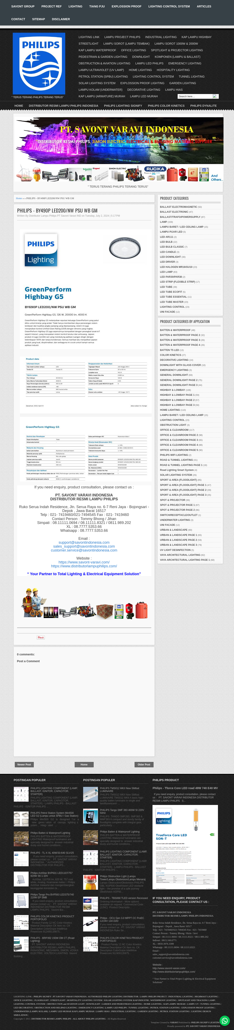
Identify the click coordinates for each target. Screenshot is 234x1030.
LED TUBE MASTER (172, 302)
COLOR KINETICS (170, 355)
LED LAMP (166, 272)
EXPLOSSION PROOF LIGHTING (142, 83)
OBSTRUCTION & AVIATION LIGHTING (104, 63)
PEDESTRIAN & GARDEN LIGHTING (103, 56)
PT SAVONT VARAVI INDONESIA (70, 996)
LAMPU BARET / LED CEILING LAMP (182, 226)
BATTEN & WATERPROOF (175, 330)
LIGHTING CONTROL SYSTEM (169, 6)
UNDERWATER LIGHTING (175, 520)
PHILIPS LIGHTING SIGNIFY (123, 105)
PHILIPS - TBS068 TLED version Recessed (124, 898)
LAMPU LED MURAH (144, 96)
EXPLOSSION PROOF (127, 6)
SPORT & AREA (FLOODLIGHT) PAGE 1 (183, 485)
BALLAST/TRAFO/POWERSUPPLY (180, 217)
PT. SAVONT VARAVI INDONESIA (203, 1026)
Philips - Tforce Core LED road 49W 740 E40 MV (185, 788)
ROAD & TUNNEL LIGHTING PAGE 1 (181, 465)
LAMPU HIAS (174, 89)
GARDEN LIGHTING (182, 83)
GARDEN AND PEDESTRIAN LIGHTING (122, 1004)
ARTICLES (204, 6)
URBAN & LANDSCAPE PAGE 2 (178, 540)
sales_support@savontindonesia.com (84, 546)
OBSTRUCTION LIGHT (173, 425)
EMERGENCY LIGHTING (184, 63)
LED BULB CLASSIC (172, 246)
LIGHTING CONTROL (172, 306)
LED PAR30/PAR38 (171, 276)
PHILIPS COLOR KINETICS (166, 105)
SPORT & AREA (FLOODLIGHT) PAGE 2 (183, 490)
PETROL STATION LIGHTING (165, 1007)
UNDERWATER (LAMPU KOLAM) (31, 1011)
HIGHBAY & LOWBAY (172, 390)
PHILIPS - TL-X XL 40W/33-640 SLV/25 (52, 852)
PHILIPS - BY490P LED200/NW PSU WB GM (57, 210)
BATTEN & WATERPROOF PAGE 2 (180, 335)
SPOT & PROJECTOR (172, 500)
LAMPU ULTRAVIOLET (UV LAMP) (101, 70)
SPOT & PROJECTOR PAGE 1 (177, 505)
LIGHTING (75, 6)
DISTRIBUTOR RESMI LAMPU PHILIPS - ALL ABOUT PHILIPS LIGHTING (68, 1018)
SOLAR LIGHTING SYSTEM (97, 83)
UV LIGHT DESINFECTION (175, 550)
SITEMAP (38, 19)
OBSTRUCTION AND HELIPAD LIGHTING (55, 1007)
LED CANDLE (168, 252)
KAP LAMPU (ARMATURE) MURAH (102, 96)
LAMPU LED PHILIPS (149, 63)
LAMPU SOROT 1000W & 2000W (176, 43)
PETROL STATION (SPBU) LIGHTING (103, 76)
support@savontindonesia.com (84, 542)
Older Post (144, 764)
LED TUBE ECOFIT (171, 291)
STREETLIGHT (88, 43)
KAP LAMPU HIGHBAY (197, 37)
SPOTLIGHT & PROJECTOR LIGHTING (177, 50)
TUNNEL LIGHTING (192, 76)
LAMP (163, 222)
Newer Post (24, 764)
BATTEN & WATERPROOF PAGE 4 (180, 345)
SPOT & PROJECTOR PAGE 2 (177, 510)
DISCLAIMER (61, 19)
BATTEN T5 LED (169, 350)
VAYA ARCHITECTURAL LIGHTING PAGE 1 (185, 560)
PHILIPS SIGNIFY (43, 996)
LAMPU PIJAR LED (171, 231)
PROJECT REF (51, 6)
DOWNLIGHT (141, 56)
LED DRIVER (167, 261)
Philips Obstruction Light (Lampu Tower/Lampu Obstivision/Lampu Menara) (123, 878)
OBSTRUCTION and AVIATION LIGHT (66, 1004)
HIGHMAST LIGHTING (206, 996)
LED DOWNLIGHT (170, 256)
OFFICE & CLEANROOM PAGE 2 (179, 435)
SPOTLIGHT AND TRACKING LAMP (196, 1000)
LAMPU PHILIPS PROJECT (153, 996)
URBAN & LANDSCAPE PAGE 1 (178, 535)
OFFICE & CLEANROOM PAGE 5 (179, 450)
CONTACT (18, 19)
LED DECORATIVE (23, 1007)
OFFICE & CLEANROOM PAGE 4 (179, 445)
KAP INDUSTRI (141, 1000)
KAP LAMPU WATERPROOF (97, 50)
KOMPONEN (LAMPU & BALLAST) (177, 56)
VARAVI (174, 1022)
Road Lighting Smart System (177, 470)
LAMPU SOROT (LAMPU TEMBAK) (126, 43)
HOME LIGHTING (140, 70)
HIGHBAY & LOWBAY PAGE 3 (177, 405)
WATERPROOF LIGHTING (163, 1000)
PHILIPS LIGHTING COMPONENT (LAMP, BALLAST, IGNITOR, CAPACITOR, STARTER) (54, 791)
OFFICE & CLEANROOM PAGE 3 (179, 440)
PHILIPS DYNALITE (203, 105)
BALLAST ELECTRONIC (174, 211)
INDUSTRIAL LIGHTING (161, 37)
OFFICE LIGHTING (133, 50)
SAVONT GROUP (23, 6)
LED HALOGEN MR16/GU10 (176, 267)
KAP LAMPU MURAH (174, 1004)
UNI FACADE (167, 311)
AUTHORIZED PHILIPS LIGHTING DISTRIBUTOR (113, 996)
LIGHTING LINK (89, 37)
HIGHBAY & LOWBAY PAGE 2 (177, 400)
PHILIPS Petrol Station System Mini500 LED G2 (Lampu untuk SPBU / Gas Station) (54, 814)
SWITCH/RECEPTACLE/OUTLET (179, 515)
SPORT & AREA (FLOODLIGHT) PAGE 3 (183, 495)
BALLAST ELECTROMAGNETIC (178, 207)
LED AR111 (166, 237)
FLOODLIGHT (41, 1000)
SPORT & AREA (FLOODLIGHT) (178, 479)
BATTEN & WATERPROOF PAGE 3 (180, 340)
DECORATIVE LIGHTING (143, 89)
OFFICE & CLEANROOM (174, 429)
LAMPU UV (193, 1004)
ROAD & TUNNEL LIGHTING (176, 460)
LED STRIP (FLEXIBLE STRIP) (177, 281)
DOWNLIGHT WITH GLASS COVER (180, 365)
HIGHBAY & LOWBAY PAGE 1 (177, 395)
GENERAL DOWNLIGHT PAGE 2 (179, 380)
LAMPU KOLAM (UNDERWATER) (100, 89)
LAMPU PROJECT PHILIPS (122, 37)
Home (19, 105)
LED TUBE (166, 287)
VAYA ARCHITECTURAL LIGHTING (180, 555)
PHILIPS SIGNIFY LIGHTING (205, 1022)
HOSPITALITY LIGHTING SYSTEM (84, 1000)
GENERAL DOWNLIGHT (174, 375)
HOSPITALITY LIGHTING (173, 70)
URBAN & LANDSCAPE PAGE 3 (178, 544)
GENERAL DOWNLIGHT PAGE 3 (179, 385)
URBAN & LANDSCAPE (173, 529)
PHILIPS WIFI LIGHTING (174, 455)
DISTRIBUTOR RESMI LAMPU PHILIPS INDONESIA (63, 105)
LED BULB (166, 241)
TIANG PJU (97, 6)
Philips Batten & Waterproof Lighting (50, 832)
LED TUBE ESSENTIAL (173, 296)
